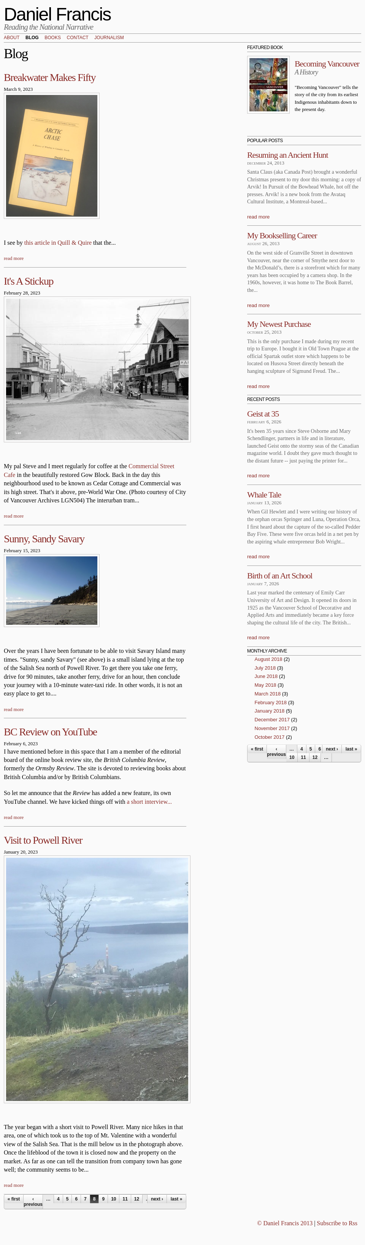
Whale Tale (264, 494)
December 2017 (272, 719)
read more (14, 258)
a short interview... (149, 801)
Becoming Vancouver (327, 63)
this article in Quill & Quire (58, 242)
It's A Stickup (28, 281)
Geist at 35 (263, 413)
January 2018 (270, 711)
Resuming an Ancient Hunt (287, 155)
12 (136, 1199)
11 (124, 1199)
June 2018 (266, 676)
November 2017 (272, 728)
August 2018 (268, 659)
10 (113, 1199)
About (11, 38)
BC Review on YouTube (50, 732)
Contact (78, 38)
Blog (32, 38)
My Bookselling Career (282, 235)
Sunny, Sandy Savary (44, 539)
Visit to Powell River (43, 840)
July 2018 (265, 668)
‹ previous (33, 1201)
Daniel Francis (57, 14)
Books (52, 38)
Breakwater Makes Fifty (49, 77)
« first (14, 1199)
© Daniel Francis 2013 (285, 1223)
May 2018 (265, 685)
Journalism (109, 38)
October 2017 (270, 737)
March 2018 (268, 694)
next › (157, 1199)
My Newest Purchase (279, 324)
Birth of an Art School (279, 575)
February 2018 (271, 702)
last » (176, 1199)
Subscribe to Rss (337, 1223)
